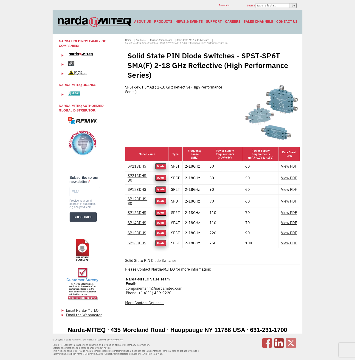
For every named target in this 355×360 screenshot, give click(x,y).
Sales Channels (258, 21)
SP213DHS (137, 166)
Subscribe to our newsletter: (84, 180)
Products (163, 21)
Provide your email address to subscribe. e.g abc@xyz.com (83, 204)
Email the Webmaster (84, 315)
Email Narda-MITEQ (82, 310)
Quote (160, 166)
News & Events (189, 21)
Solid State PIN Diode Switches (193, 40)
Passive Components (161, 40)
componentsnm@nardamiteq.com (154, 288)
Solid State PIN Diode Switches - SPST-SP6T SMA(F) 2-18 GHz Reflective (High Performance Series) (176, 43)
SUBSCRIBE (83, 217)
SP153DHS (137, 233)
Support (214, 21)
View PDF (289, 166)
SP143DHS (137, 222)
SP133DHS (137, 212)
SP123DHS (137, 189)
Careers (232, 21)
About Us (142, 21)
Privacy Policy (115, 339)
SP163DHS (137, 243)
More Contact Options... (144, 302)
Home (128, 40)
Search (251, 5)
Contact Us (286, 21)
